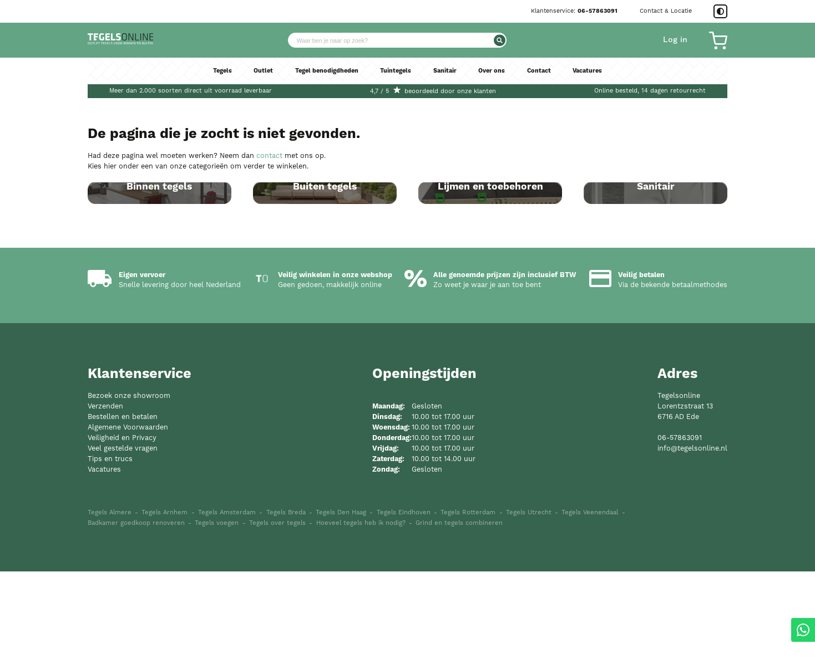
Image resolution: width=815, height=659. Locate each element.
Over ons (499, 78)
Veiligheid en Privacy (122, 525)
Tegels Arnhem (164, 600)
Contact (549, 78)
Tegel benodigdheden (319, 78)
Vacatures (602, 78)
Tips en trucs (110, 545)
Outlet (250, 78)
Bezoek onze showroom (129, 483)
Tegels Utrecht (528, 600)
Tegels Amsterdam (227, 600)
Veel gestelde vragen (123, 536)
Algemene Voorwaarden (128, 514)
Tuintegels (395, 78)
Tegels (207, 78)
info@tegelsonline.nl (692, 536)
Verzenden (105, 493)
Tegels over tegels (277, 610)
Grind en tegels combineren (459, 610)
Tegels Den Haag (341, 600)
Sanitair (448, 78)
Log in (675, 44)
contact (269, 155)
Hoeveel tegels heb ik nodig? (361, 610)
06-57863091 (597, 11)
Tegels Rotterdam (468, 600)
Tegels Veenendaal (589, 600)
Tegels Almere (109, 600)
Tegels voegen (217, 610)
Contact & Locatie (666, 10)
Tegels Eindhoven (404, 600)
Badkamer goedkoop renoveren (136, 610)
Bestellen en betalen (123, 504)
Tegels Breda (286, 600)
